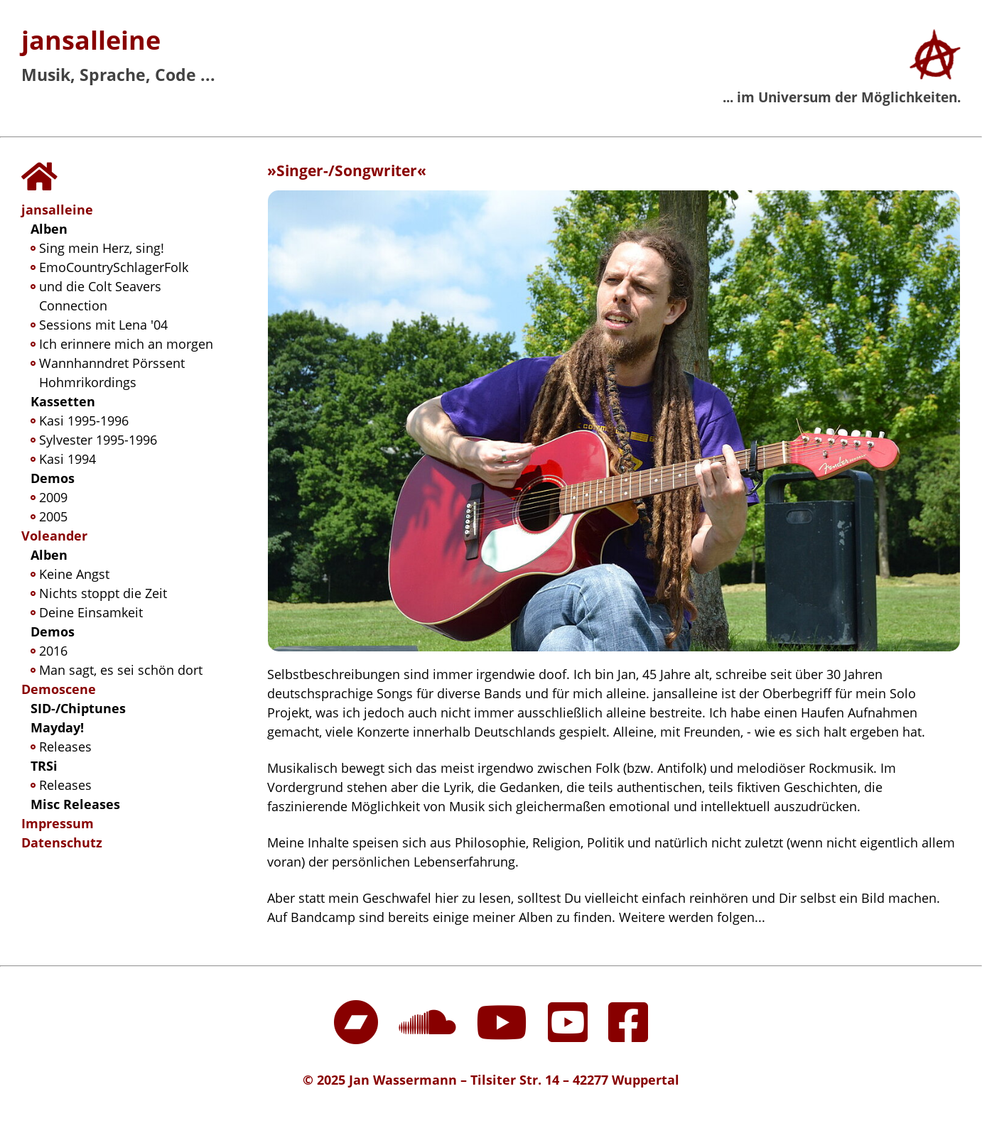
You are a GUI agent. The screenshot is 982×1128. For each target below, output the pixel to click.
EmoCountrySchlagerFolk (113, 267)
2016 (53, 650)
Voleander (54, 535)
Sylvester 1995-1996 (98, 439)
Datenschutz (61, 842)
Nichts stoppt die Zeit (103, 593)
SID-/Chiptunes (78, 708)
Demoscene (58, 689)
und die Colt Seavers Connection (100, 296)
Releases (65, 746)
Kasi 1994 (67, 458)
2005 (53, 516)
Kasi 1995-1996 (84, 420)
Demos (53, 478)
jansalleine (91, 40)
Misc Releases (75, 804)
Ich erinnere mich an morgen (126, 343)
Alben (49, 228)
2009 (53, 497)
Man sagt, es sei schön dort (121, 669)
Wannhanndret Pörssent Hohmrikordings (112, 372)
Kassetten (63, 401)
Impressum (57, 823)
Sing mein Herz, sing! (101, 247)
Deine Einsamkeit (91, 612)
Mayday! (57, 727)
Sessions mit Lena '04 (103, 324)
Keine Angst (74, 573)
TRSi (44, 765)
